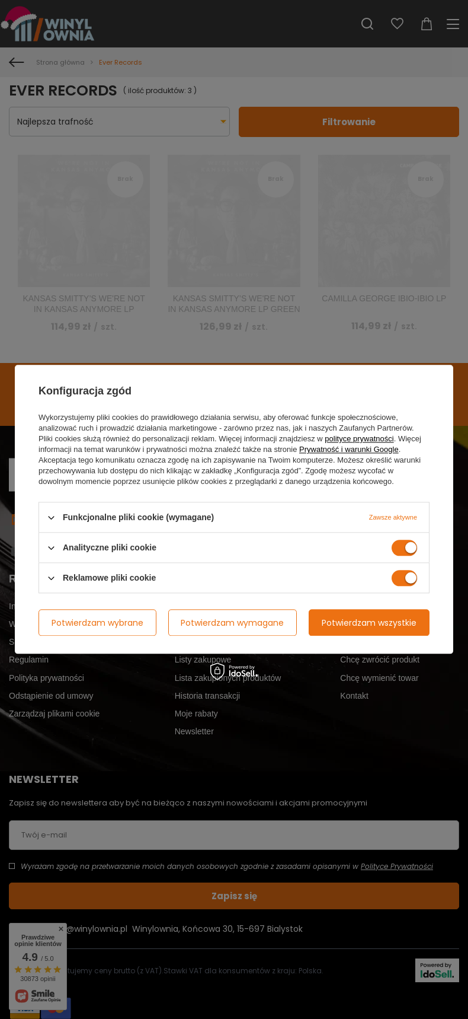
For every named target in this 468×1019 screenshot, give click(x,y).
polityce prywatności (359, 438)
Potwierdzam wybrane (97, 623)
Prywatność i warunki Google (349, 449)
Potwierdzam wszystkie (369, 623)
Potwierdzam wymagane (232, 623)
